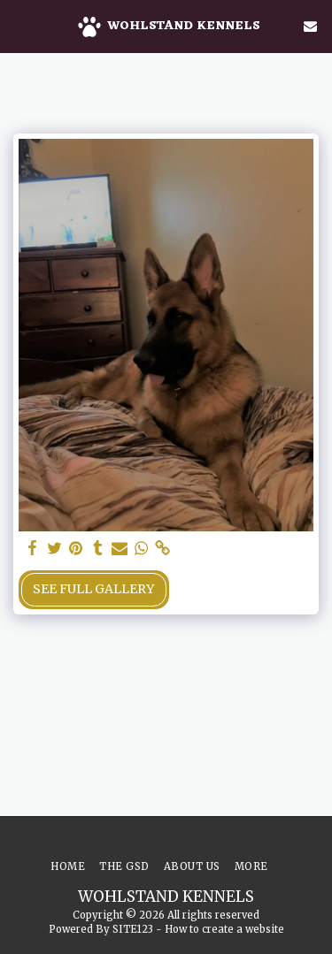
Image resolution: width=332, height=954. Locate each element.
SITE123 (132, 929)
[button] (19, 25)
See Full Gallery (93, 589)
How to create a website (224, 929)
